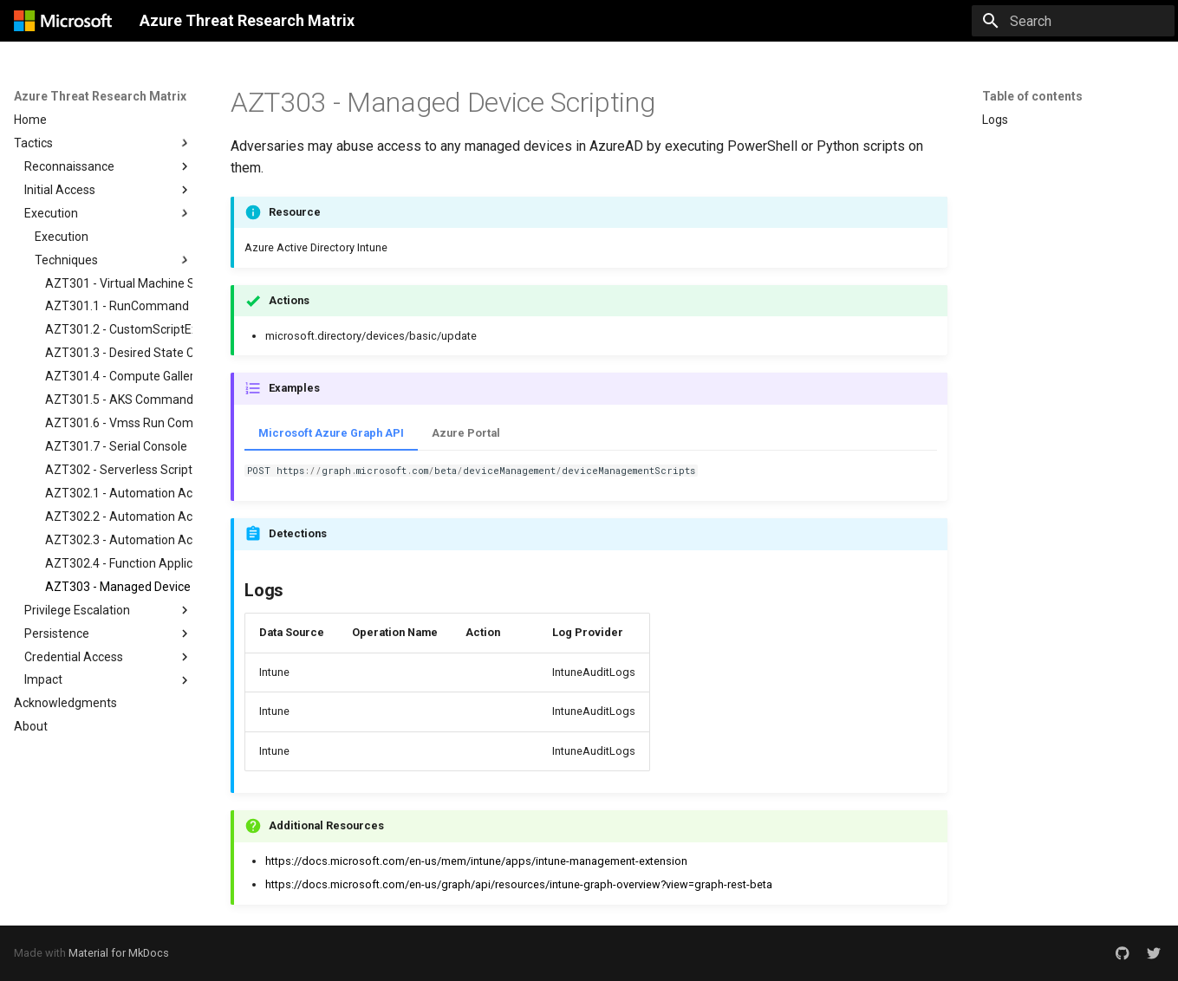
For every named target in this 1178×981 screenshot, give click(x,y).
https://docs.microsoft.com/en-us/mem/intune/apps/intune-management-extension (476, 860)
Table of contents (1032, 96)
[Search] (1073, 20)
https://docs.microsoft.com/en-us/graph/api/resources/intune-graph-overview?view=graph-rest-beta (518, 884)
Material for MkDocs (118, 952)
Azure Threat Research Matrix (100, 96)
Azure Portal (466, 432)
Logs (995, 120)
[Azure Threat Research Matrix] (63, 20)
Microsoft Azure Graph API (331, 432)
